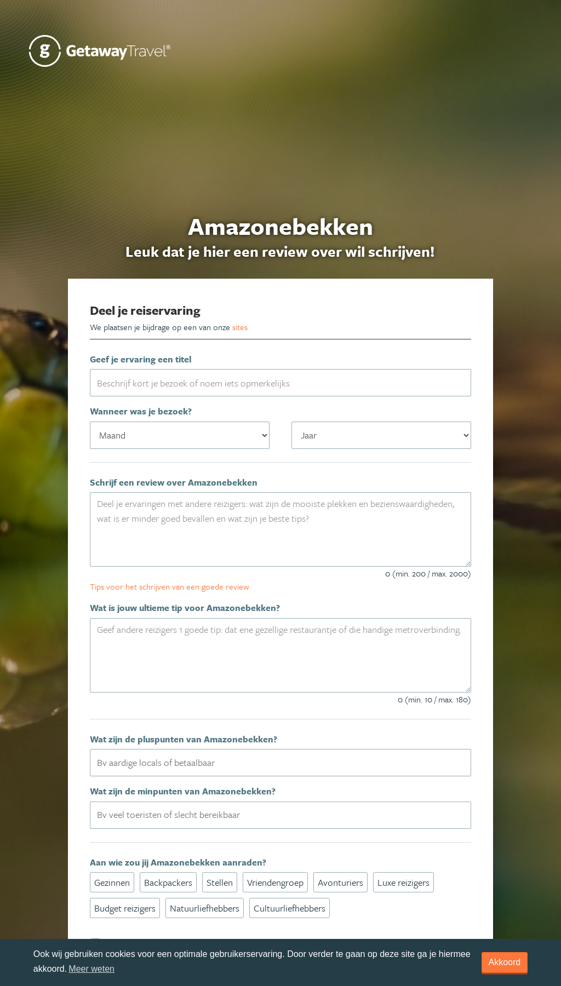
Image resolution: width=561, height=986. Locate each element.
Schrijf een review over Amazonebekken (173, 482)
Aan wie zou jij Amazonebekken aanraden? (178, 862)
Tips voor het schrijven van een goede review (169, 586)
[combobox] (281, 762)
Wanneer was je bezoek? (141, 411)
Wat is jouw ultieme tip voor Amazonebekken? (185, 607)
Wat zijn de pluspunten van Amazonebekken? (183, 739)
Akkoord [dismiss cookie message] (505, 962)
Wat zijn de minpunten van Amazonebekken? (183, 791)
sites (240, 327)
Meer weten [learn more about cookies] (91, 968)
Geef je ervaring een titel (140, 359)
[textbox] (287, 762)
